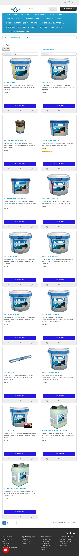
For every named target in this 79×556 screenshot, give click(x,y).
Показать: (45, 54)
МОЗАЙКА (9, 19)
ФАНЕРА (19, 19)
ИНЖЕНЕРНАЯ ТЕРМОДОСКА (17, 23)
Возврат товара (27, 541)
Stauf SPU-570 (9, 430)
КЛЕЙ (8, 15)
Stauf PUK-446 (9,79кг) (12, 314)
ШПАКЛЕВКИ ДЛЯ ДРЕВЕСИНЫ (17, 31)
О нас (4, 541)
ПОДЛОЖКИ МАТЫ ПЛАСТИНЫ (52, 23)
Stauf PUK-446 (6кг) (11, 256)
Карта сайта (26, 543)
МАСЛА (51, 15)
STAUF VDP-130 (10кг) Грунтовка (54, 430)
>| (14, 523)
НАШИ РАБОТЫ (56, 27)
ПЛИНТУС (34, 23)
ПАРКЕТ (60, 15)
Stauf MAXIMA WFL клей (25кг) (15, 140)
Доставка (5, 543)
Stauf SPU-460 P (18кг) (50, 372)
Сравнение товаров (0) (49, 49)
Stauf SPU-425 (9, 372)
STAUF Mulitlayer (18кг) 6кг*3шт (15, 198)
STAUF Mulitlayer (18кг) (50, 140)
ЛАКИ (15, 15)
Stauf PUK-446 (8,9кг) (50, 256)
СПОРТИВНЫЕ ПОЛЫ (53, 19)
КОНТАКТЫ (43, 27)
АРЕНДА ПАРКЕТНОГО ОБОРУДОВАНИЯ (21, 27)
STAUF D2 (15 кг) (10, 82)
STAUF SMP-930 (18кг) (50, 314)
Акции (43, 550)
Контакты (25, 539)
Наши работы (7, 539)
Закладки (63, 543)
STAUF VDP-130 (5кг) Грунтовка (15, 488)
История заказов (65, 541)
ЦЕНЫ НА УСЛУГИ (39, 15)
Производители (46, 539)
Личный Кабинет (65, 539)
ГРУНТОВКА (24, 15)
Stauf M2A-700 (47, 82)
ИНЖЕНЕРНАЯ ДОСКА (34, 19)
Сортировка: (7, 54)
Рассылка (63, 545)
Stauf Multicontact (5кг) (50, 198)
